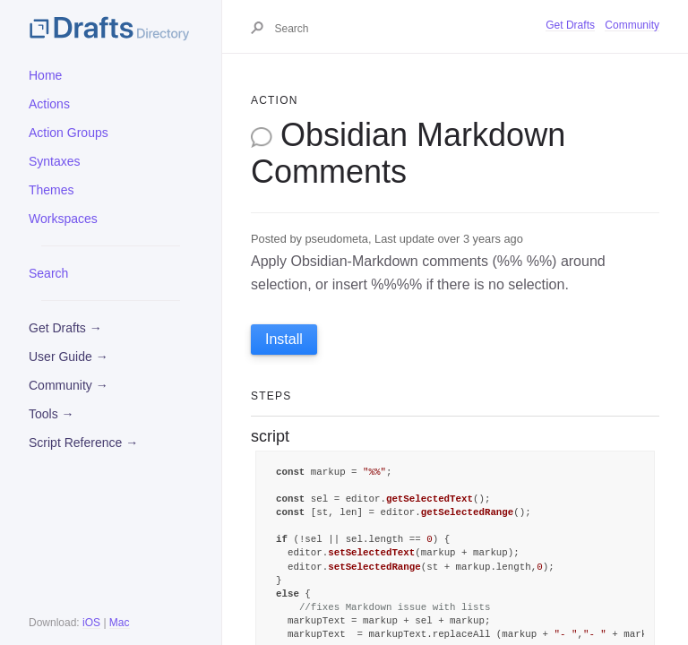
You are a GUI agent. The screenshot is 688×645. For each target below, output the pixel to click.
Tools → (51, 414)
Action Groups (68, 132)
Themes (51, 190)
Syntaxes (55, 161)
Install (284, 339)
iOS (91, 622)
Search (48, 273)
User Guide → (68, 356)
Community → (68, 385)
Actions (49, 104)
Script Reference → (83, 442)
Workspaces (63, 218)
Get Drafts (570, 25)
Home (45, 75)
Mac (119, 622)
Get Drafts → (65, 328)
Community (632, 25)
